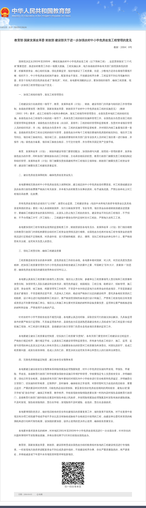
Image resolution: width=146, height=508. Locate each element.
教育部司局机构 (20, 27)
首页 (10, 27)
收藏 (40, 494)
